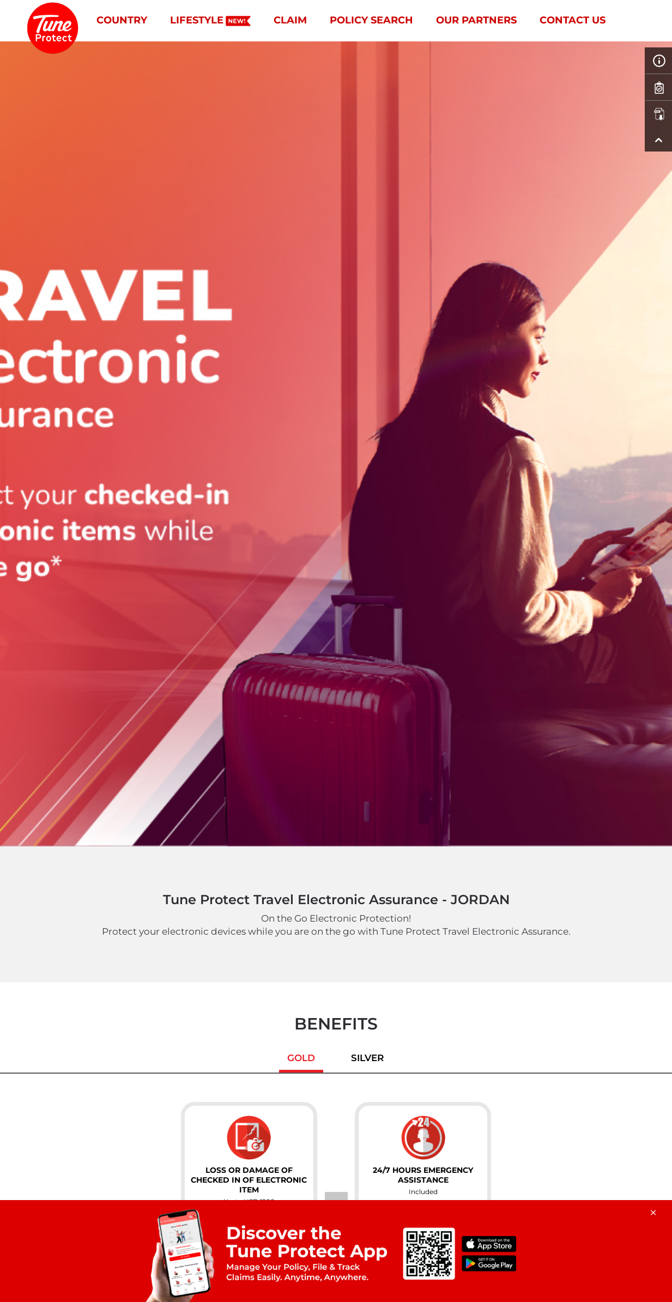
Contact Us (573, 20)
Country (121, 20)
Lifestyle (210, 20)
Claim (290, 20)
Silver (367, 1057)
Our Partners (476, 20)
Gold (301, 1057)
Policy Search (371, 20)
